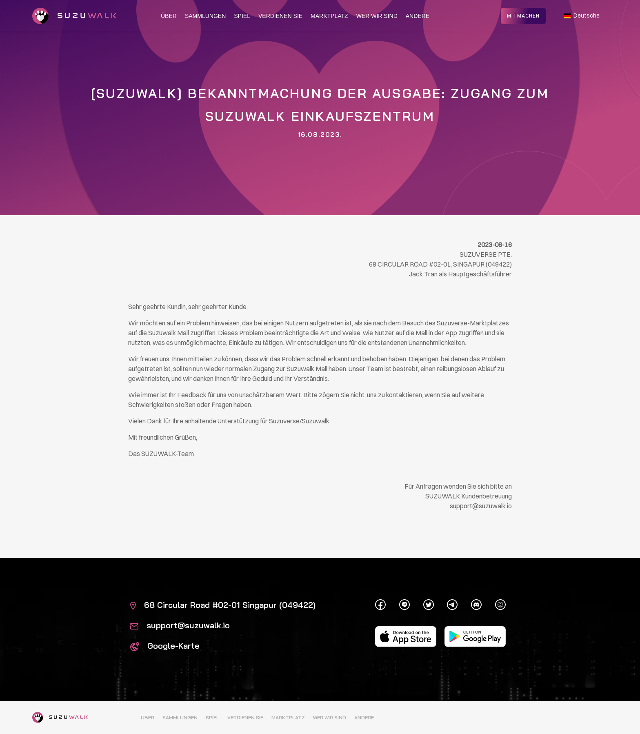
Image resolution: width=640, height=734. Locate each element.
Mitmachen (523, 15)
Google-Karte (165, 646)
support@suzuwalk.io (180, 625)
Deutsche (582, 15)
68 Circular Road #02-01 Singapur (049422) (223, 605)
